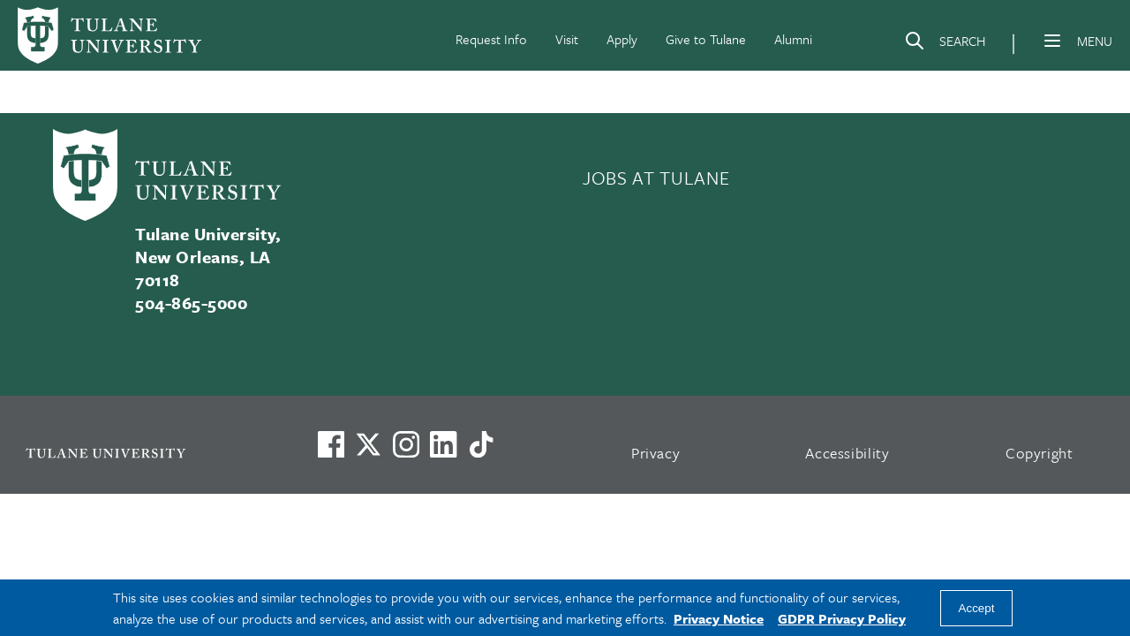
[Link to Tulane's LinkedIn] (443, 444)
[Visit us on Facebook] (331, 444)
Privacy (656, 453)
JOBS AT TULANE (656, 177)
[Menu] (1052, 40)
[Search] (944, 44)
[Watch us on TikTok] (481, 444)
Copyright (1040, 453)
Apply (621, 39)
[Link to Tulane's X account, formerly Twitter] (368, 444)
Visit (566, 39)
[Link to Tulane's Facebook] (406, 444)
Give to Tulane (706, 39)
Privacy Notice (719, 618)
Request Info (491, 39)
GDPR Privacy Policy (842, 618)
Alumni (793, 39)
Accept (977, 608)
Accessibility (847, 453)
